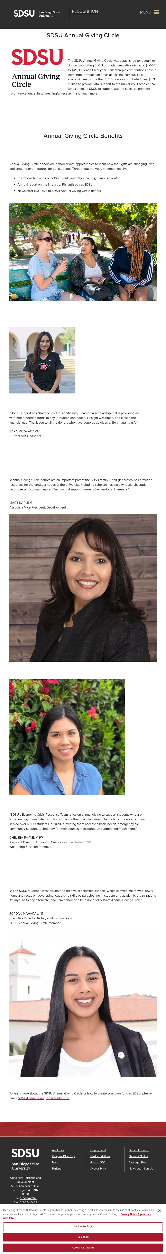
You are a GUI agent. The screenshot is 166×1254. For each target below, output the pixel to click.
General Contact (139, 1150)
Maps (55, 1162)
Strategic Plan (137, 1162)
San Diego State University (40, 13)
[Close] (159, 1212)
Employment (98, 1150)
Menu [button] (145, 12)
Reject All (83, 1238)
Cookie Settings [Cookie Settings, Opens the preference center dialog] (83, 1228)
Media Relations (100, 1156)
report (33, 184)
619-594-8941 (28, 1198)
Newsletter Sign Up (141, 1168)
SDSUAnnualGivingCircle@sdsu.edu (44, 1098)
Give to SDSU (99, 1162)
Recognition (85, 11)
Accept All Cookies (83, 1249)
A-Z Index (58, 1150)
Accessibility (98, 1168)
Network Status (138, 1156)
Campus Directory (63, 1156)
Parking (57, 1168)
